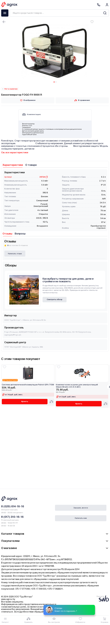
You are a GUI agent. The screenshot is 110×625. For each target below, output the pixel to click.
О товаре (31, 165)
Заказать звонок (80, 508)
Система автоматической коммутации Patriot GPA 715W (28, 385)
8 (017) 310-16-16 (12, 516)
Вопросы (20, 233)
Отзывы (7, 233)
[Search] (105, 13)
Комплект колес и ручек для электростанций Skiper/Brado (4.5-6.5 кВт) (77, 386)
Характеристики (13, 165)
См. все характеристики (14, 152)
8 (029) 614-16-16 (12, 506)
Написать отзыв (15, 254)
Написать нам (81, 518)
